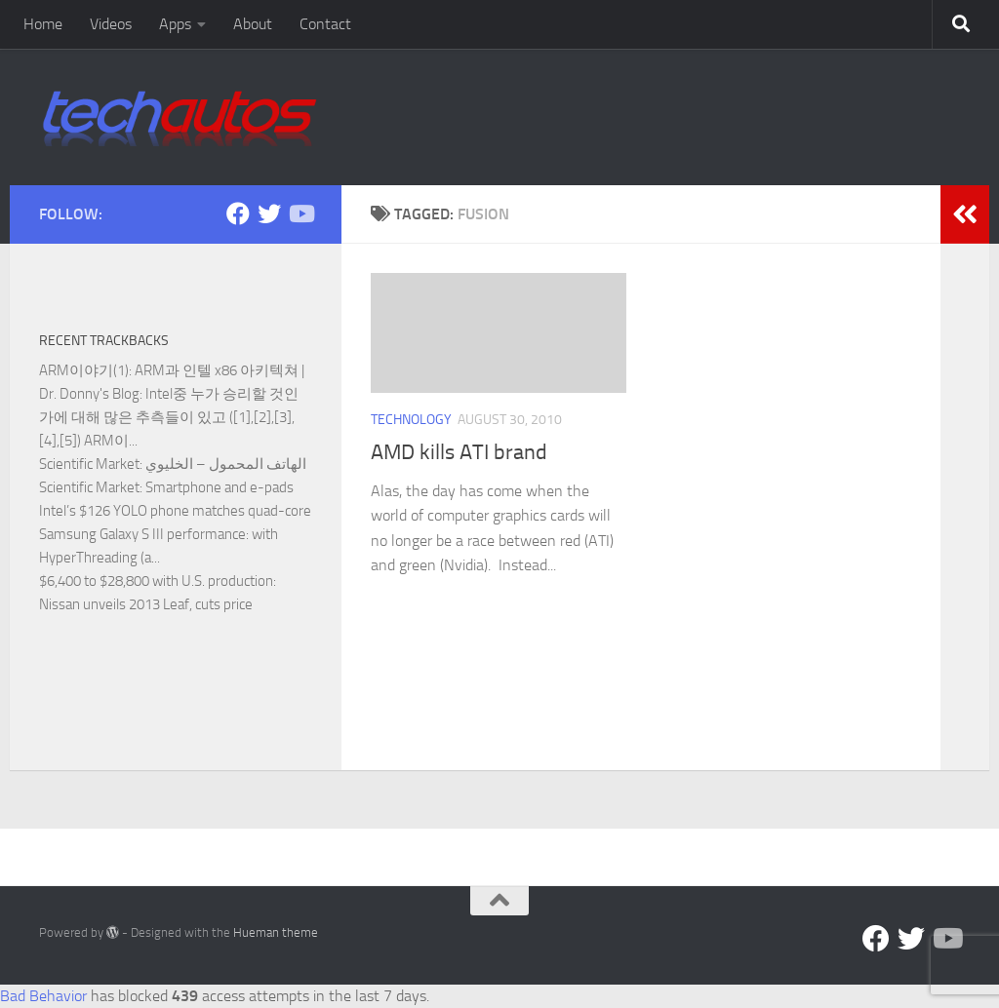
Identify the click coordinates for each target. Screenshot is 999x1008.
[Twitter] (269, 213)
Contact (325, 24)
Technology (411, 419)
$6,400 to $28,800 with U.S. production (156, 581)
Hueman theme (275, 932)
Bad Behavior (43, 996)
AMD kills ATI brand (459, 452)
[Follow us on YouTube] (300, 213)
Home (42, 24)
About (252, 24)
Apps (175, 24)
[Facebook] (238, 213)
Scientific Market (89, 464)
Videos (111, 24)
